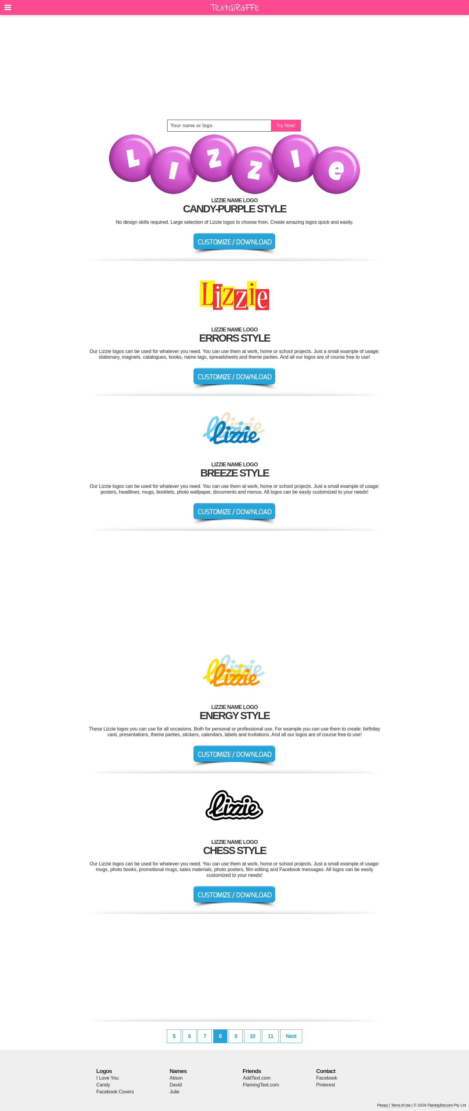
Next (291, 1036)
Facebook (326, 1077)
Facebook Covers (115, 1091)
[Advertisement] (234, 67)
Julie (174, 1091)
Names (178, 1071)
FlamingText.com (261, 1084)
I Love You (107, 1077)
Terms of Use (400, 1105)
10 (252, 1036)
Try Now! (285, 125)
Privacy (382, 1105)
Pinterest (325, 1084)
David (176, 1084)
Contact (325, 1071)
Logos (104, 1071)
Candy (103, 1084)
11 (270, 1036)
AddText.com (256, 1077)
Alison (176, 1077)
